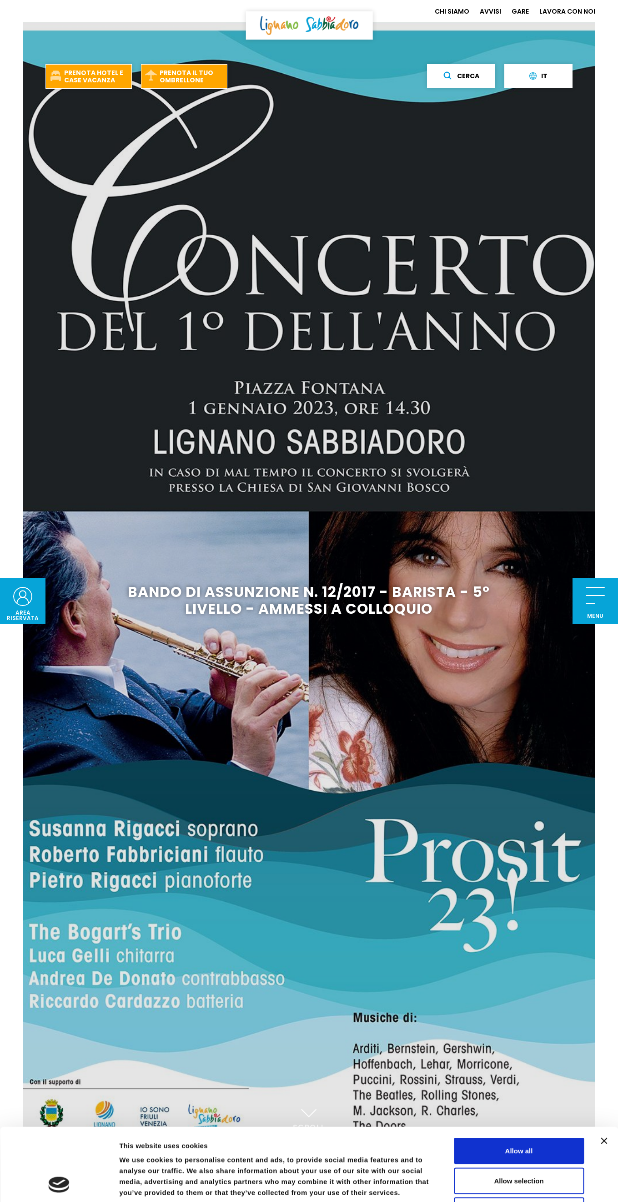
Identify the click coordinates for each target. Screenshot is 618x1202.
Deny (519, 1142)
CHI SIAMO (452, 11)
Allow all (519, 1082)
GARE (520, 11)
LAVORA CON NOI (567, 11)
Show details (477, 1184)
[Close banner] (604, 1073)
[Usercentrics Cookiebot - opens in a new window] (59, 1184)
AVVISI (490, 11)
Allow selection (518, 1112)
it (538, 76)
